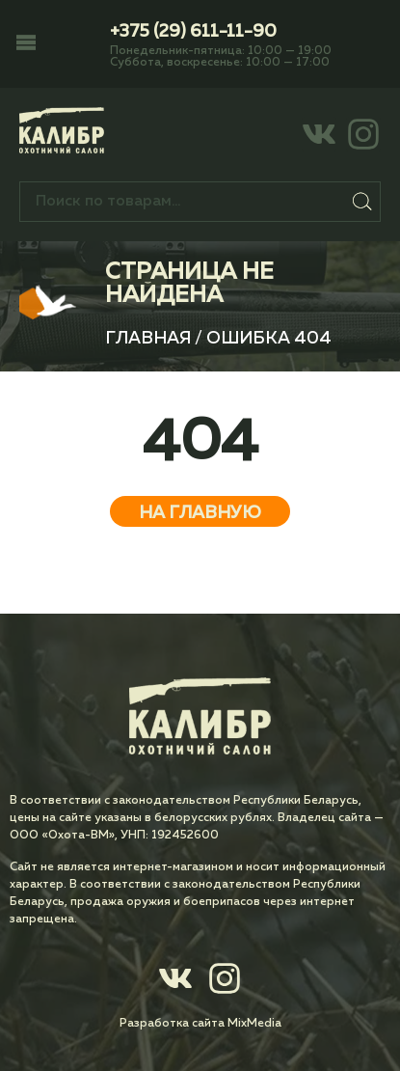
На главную (200, 513)
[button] (26, 44)
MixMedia (254, 1024)
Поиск (362, 201)
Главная (148, 338)
